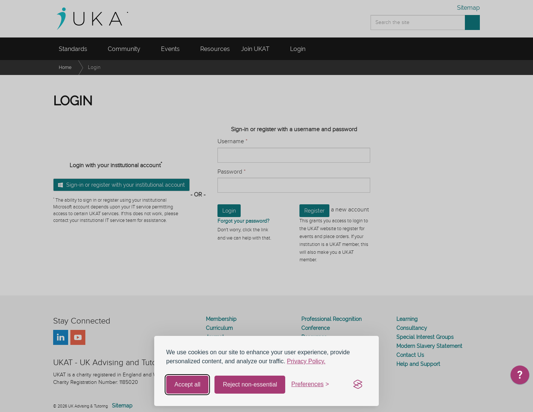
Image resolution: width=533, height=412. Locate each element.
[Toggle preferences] (310, 384)
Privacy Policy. (306, 361)
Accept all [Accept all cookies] (187, 384)
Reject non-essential (250, 384)
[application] (520, 377)
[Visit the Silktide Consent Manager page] (358, 385)
